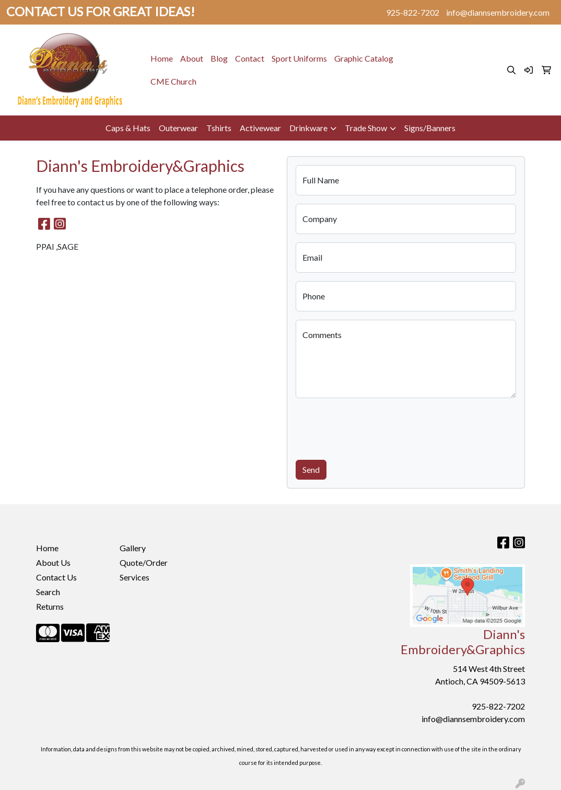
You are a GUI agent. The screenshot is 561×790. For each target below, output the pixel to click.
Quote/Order (144, 562)
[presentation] (375, 426)
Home (161, 58)
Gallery (133, 548)
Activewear (260, 128)
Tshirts (218, 128)
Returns (50, 606)
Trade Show (366, 128)
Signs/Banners (429, 128)
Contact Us (56, 577)
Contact (249, 58)
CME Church (173, 81)
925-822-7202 (412, 12)
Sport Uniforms (299, 58)
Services (134, 577)
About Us (53, 562)
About (191, 58)
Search (48, 592)
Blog (219, 58)
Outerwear (178, 128)
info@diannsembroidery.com (498, 12)
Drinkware (308, 128)
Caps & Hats (128, 128)
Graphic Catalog (363, 58)
